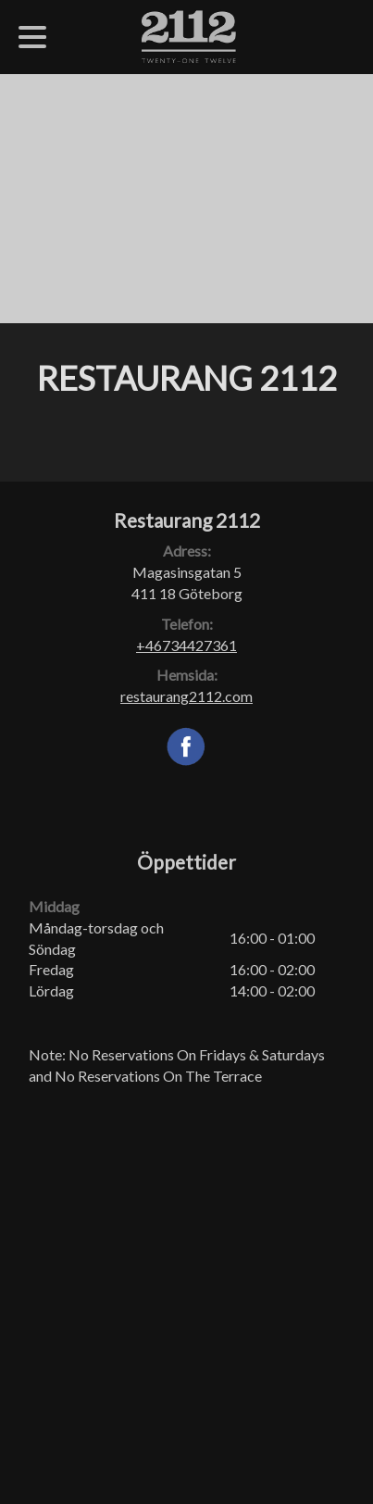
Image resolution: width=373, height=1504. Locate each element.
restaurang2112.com (186, 696)
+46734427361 (186, 645)
